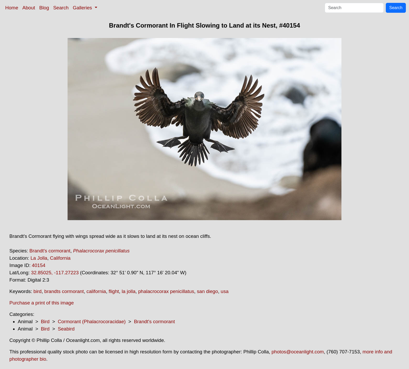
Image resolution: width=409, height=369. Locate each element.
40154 (38, 265)
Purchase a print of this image (41, 303)
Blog (44, 7)
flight (114, 291)
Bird (45, 321)
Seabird (66, 329)
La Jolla (39, 258)
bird (37, 291)
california (96, 291)
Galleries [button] (83, 7)
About (28, 7)
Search (61, 7)
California (60, 258)
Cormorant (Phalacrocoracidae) (91, 321)
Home (11, 7)
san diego (207, 291)
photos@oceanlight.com (298, 351)
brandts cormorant (64, 291)
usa (224, 291)
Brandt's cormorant (49, 250)
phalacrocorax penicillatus (166, 291)
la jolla (128, 291)
